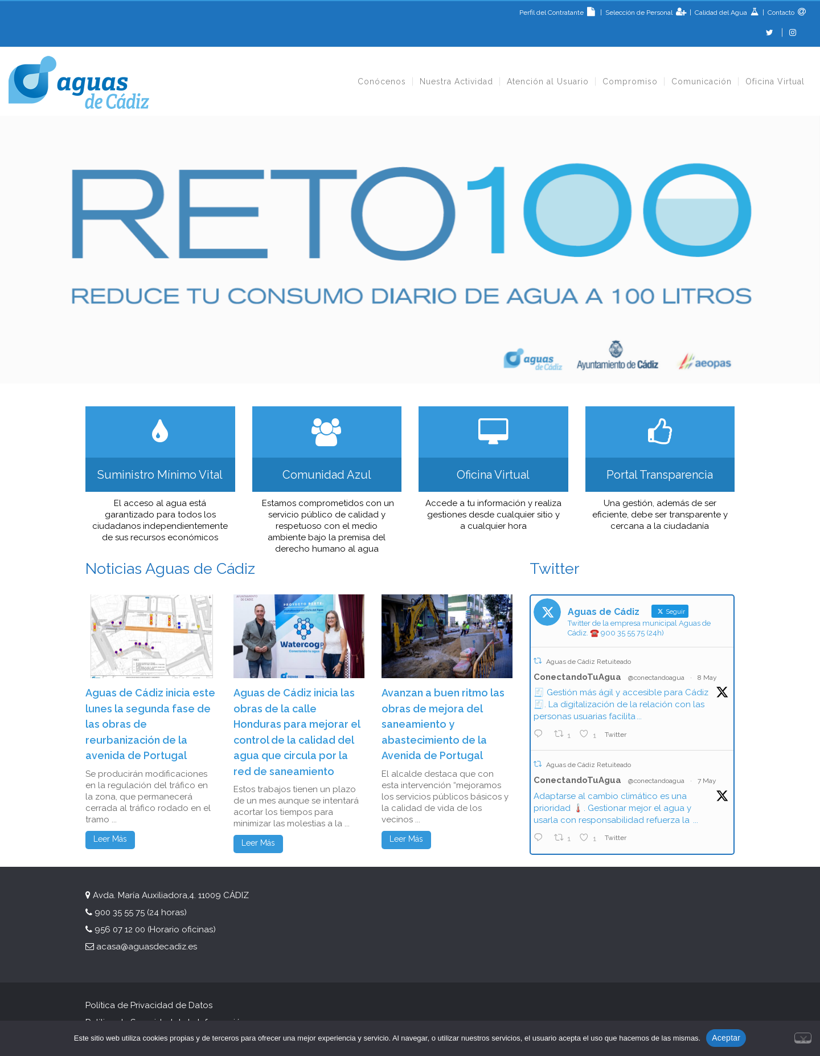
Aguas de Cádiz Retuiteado (588, 662)
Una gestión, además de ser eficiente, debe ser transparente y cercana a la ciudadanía (660, 514)
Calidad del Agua (722, 13)
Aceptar (726, 1037)
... (639, 716)
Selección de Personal (640, 13)
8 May (707, 678)
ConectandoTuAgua (577, 677)
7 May (707, 781)
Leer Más (110, 838)
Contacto (780, 13)
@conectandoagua (656, 678)
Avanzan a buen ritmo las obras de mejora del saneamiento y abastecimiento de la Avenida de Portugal (443, 724)
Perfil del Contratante (558, 13)
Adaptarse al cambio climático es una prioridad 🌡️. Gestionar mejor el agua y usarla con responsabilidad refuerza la (613, 808)
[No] (802, 1037)
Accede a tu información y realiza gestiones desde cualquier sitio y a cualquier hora (493, 514)
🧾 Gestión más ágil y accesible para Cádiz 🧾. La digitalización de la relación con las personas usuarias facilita (621, 704)
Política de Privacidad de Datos (148, 1005)
